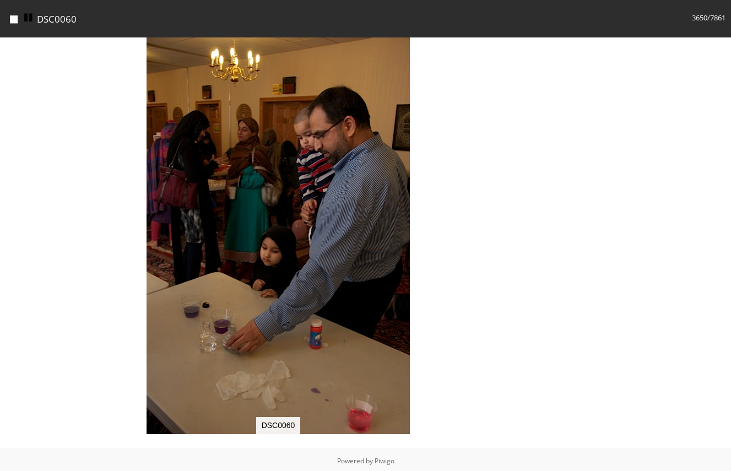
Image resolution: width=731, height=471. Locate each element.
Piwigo (384, 460)
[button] (546, 47)
